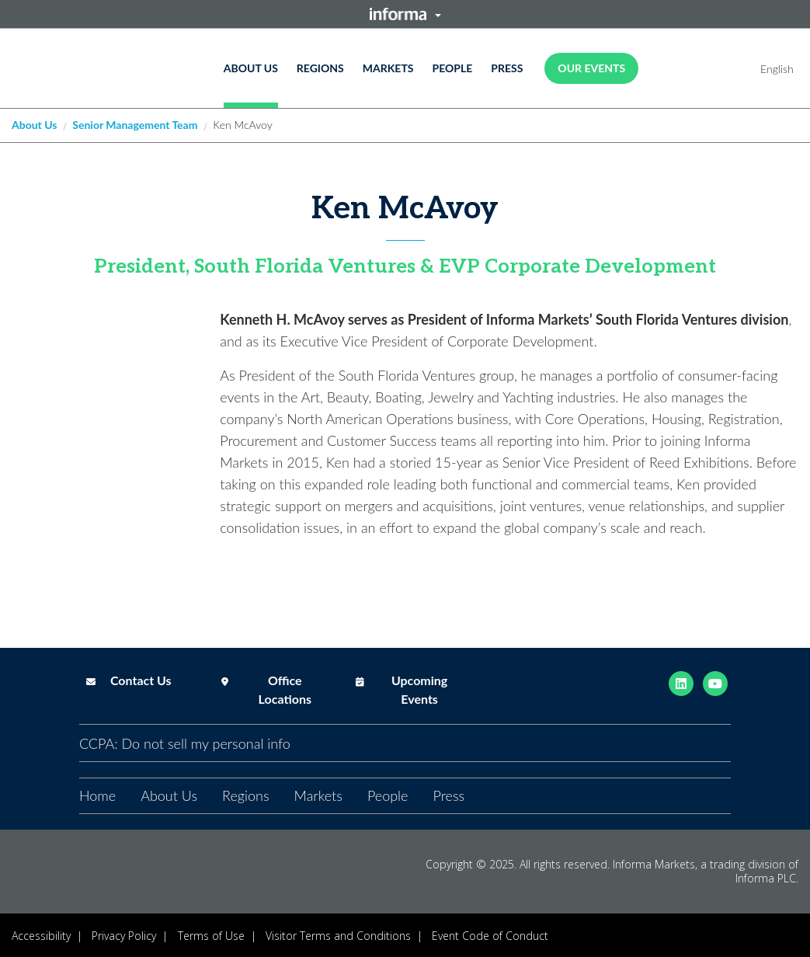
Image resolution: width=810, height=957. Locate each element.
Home (97, 795)
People (452, 68)
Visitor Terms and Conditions (338, 935)
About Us (251, 68)
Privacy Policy (124, 935)
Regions (320, 68)
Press (507, 68)
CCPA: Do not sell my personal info (184, 743)
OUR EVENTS (591, 68)
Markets (388, 68)
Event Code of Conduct (490, 935)
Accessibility (41, 935)
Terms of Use (211, 935)
